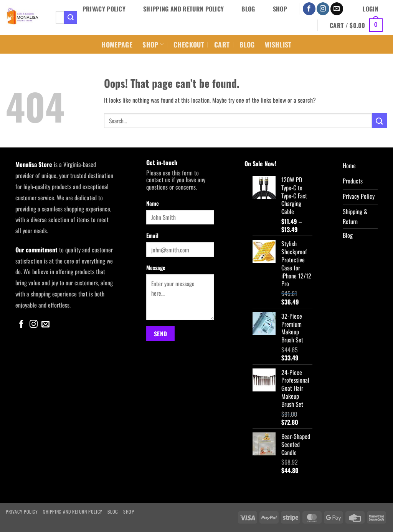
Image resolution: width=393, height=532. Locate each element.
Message (155, 268)
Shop (280, 8)
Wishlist (278, 44)
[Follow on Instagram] (323, 8)
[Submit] (70, 17)
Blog (248, 8)
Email (152, 235)
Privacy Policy (104, 8)
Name (152, 203)
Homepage (116, 44)
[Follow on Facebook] (309, 8)
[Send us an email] (336, 8)
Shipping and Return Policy (183, 8)
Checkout (188, 44)
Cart (222, 44)
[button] (370, 8)
